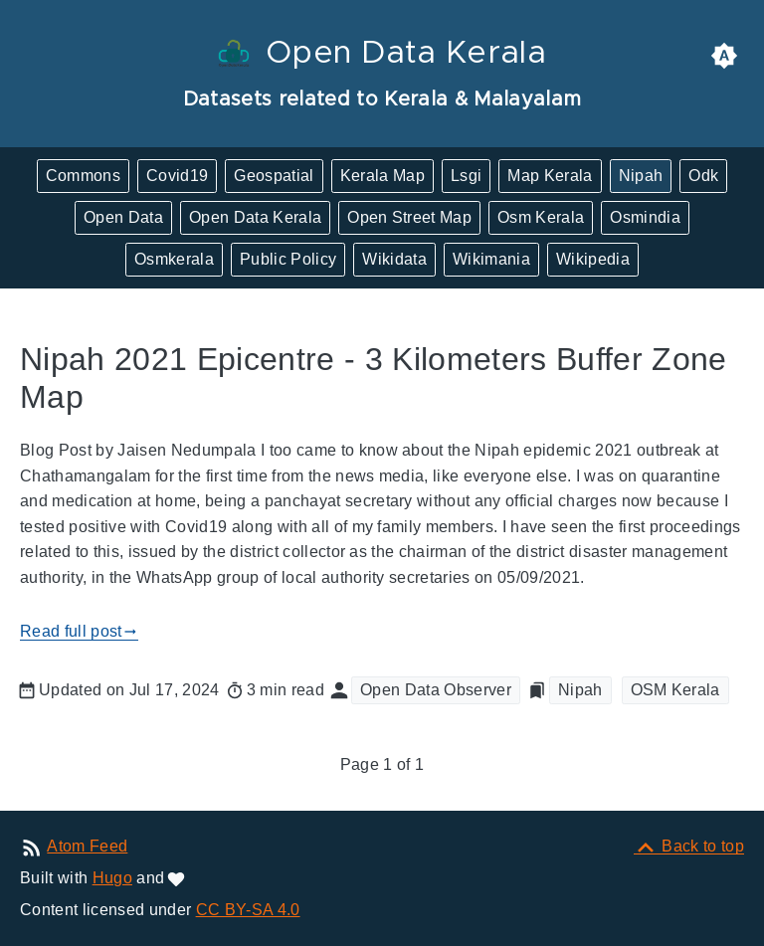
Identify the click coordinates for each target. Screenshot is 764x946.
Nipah (641, 175)
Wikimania (491, 259)
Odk (703, 175)
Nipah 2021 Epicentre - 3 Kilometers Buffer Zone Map (373, 378)
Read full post (79, 632)
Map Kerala (549, 175)
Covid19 (177, 175)
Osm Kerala (540, 217)
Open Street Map (409, 217)
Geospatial (273, 175)
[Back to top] (689, 846)
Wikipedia (593, 259)
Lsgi (466, 175)
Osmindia (645, 217)
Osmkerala (174, 259)
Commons (83, 175)
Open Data (123, 217)
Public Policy (288, 259)
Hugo (112, 877)
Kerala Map (382, 175)
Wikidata (394, 259)
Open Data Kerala (255, 217)
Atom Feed (87, 846)
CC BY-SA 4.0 (248, 909)
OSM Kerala (675, 689)
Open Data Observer (435, 689)
